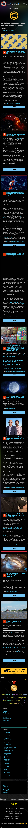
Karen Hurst (6, 745)
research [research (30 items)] (10, 702)
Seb (5, 768)
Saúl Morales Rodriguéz (8, 733)
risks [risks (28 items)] (11, 702)
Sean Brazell (6, 763)
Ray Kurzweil (5, 716)
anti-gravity (5, 724)
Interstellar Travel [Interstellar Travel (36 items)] (13, 699)
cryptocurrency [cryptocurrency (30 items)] (23, 696)
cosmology (12, 166)
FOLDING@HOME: (7, 816)
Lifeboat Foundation (8, 823)
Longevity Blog (5, 786)
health (21, 634)
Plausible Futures (6, 790)
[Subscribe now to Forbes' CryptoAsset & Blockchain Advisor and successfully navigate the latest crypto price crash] (13, 360)
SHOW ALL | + (4, 777)
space (20, 317)
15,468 (22, 671)
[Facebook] (20, 823)
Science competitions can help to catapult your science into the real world (15, 52)
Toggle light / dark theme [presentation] (26, 4)
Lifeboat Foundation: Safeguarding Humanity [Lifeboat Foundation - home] (11, 4)
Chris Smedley (7, 775)
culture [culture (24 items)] (26, 696)
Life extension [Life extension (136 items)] (24, 699)
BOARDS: (16, 813)
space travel (13, 408)
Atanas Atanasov (8, 408)
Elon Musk (5, 717)
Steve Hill (6, 765)
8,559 (23, 669)
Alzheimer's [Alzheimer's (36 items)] (6, 694)
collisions (5, 139)
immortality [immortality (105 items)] (8, 699)
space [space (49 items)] (16, 702)
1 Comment (22, 317)
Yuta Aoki (6, 754)
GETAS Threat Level (14, 804)
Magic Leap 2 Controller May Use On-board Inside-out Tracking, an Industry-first (15, 515)
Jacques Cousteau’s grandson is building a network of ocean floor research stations (15, 254)
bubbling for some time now (15, 302)
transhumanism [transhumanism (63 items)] (12, 703)
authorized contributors (10, 31)
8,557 (16, 669)
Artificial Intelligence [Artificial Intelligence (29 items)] (15, 694)
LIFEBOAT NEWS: (17, 808)
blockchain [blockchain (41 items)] (15, 696)
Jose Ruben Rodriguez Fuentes (10, 747)
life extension (18, 487)
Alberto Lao (6, 757)
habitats (17, 317)
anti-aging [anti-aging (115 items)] (11, 694)
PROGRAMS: (16, 816)
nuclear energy (14, 591)
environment (18, 651)
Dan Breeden (6, 738)
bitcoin (12, 371)
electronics (14, 545)
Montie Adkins (8, 487)
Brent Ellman (6, 766)
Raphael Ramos (7, 760)
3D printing (5, 711)
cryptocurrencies (19, 371)
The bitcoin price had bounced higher (11, 364)
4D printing (5, 712)
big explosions (19, 138)
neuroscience (21, 241)
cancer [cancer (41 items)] (21, 696)
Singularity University (7, 718)
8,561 (10, 671)
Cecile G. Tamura (7, 753)
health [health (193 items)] (19, 697)
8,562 (13, 671)
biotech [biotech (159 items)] (3, 696)
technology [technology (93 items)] (23, 702)
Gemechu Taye (7, 742)
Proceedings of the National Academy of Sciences (14, 647)
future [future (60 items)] (12, 697)
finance (23, 371)
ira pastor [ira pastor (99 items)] (18, 699)
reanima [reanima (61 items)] (19, 700)
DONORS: (10, 813)
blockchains (15, 371)
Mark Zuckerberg (6, 720)
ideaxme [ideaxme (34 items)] (5, 699)
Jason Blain (6, 771)
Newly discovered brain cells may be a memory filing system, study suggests (15, 193)
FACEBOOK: (6, 808)
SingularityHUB (5, 792)
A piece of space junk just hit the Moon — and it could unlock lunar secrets (15, 398)
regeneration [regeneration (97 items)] (5, 702)
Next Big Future (6, 789)
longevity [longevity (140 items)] (9, 700)
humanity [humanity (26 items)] (3, 699)
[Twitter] (22, 823)
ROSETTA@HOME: (6, 818)
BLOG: (15, 811)
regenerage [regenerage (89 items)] (23, 700)
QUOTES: (16, 820)
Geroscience (5, 785)
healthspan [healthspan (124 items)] (23, 697)
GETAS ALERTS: (17, 810)
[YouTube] (25, 823)
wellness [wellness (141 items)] (17, 703)
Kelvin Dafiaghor (7, 744)
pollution (12, 632)
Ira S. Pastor (6, 774)
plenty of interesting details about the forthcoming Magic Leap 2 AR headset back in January (13, 529)
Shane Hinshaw (7, 759)
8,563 (17, 671)
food (15, 317)
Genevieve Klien (8, 166)
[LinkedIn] (23, 823)
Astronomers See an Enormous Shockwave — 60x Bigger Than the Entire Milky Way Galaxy (15, 134)
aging (4, 721)
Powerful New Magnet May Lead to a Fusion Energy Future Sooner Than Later (15, 575)
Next (14, 673)
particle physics (17, 166)
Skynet (4, 719)
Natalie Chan (6, 762)
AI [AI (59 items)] (4, 694)
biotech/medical (12, 103)
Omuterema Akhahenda (8, 750)
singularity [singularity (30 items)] (13, 702)
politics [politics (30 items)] (16, 700)
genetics (16, 103)
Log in (4, 31)
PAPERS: (16, 818)
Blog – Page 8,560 (14, 8)
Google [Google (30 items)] (16, 697)
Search (25, 680)
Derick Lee (6, 756)
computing (17, 241)
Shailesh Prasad (7, 739)
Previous (8, 669)
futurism (11, 591)
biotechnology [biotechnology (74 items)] (8, 696)
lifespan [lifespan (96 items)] (4, 700)
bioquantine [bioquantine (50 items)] (20, 694)
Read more (14, 107)
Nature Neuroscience (8, 237)
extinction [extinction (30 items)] (9, 697)
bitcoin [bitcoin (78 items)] (12, 696)
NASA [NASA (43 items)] (12, 700)
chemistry (16, 657)
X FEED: (7, 811)
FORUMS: (11, 820)
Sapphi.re (18, 823)
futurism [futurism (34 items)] (14, 697)
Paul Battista (6, 741)
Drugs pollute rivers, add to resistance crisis (13, 622)
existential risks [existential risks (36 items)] (6, 697)
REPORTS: (16, 815)
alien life (4, 722)
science (18, 103)
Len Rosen (7, 103)
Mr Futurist (5, 788)
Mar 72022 (4, 52)
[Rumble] (26, 823)
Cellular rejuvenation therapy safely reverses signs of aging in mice (15, 438)
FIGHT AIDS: (8, 815)
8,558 (20, 669)
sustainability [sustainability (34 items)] (18, 702)
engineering (12, 317)
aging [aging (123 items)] (2, 694)
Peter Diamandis (18, 545)
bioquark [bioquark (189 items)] (24, 694)
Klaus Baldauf (7, 751)
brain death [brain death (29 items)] (18, 696)
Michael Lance (7, 769)
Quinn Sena (6, 736)
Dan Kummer (6, 748)
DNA (3, 715)
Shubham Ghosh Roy (9, 545)
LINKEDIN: (7, 810)
